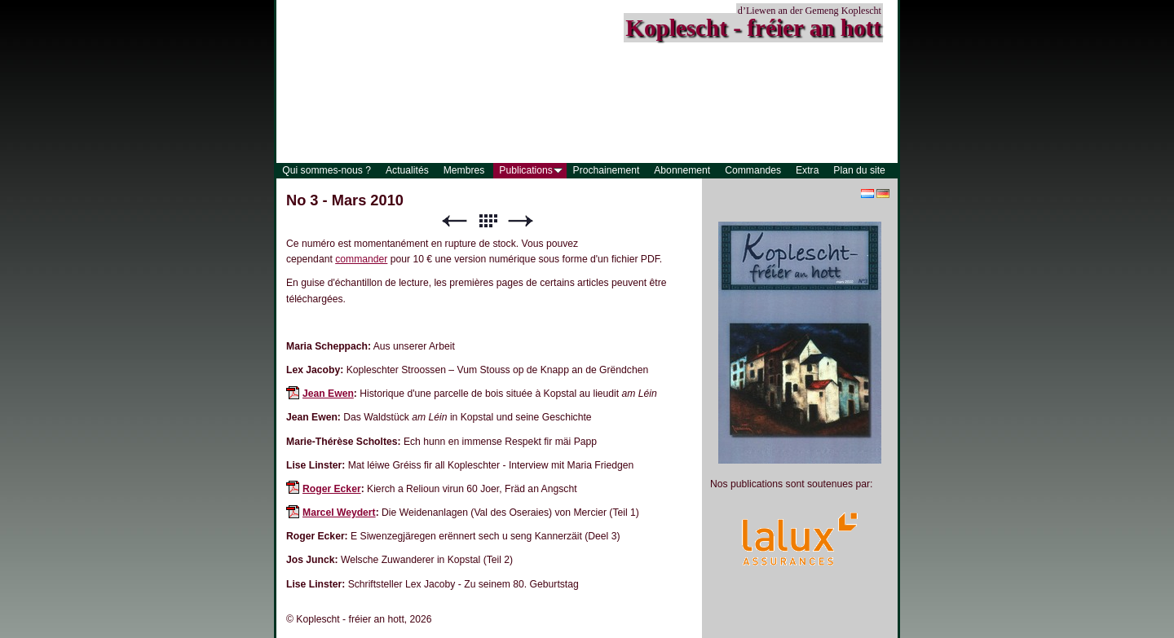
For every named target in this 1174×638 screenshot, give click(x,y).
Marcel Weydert (339, 512)
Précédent (454, 221)
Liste (487, 221)
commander (361, 259)
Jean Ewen (328, 393)
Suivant (521, 221)
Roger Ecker (331, 489)
